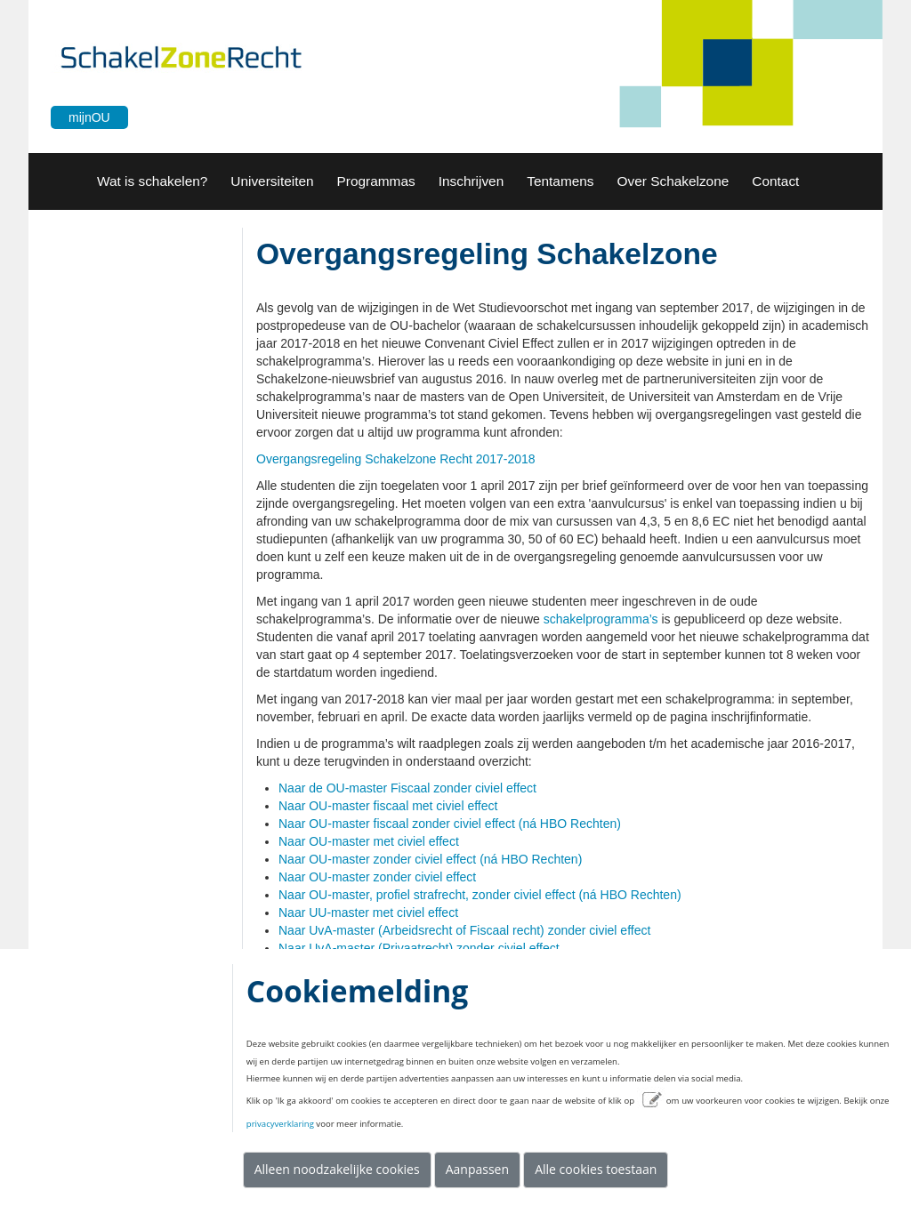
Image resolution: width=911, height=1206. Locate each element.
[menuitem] (152, 181)
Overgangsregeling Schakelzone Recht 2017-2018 (396, 459)
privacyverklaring (280, 1124)
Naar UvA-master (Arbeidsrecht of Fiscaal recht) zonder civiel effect (464, 930)
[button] (272, 181)
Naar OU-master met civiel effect (368, 841)
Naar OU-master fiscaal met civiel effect (387, 806)
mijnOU (89, 117)
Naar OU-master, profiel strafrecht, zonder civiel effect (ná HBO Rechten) (479, 895)
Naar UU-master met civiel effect (368, 912)
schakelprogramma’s (601, 619)
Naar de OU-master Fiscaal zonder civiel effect (407, 788)
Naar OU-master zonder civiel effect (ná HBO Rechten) (430, 859)
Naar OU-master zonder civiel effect (377, 877)
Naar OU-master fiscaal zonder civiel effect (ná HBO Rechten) (449, 823)
